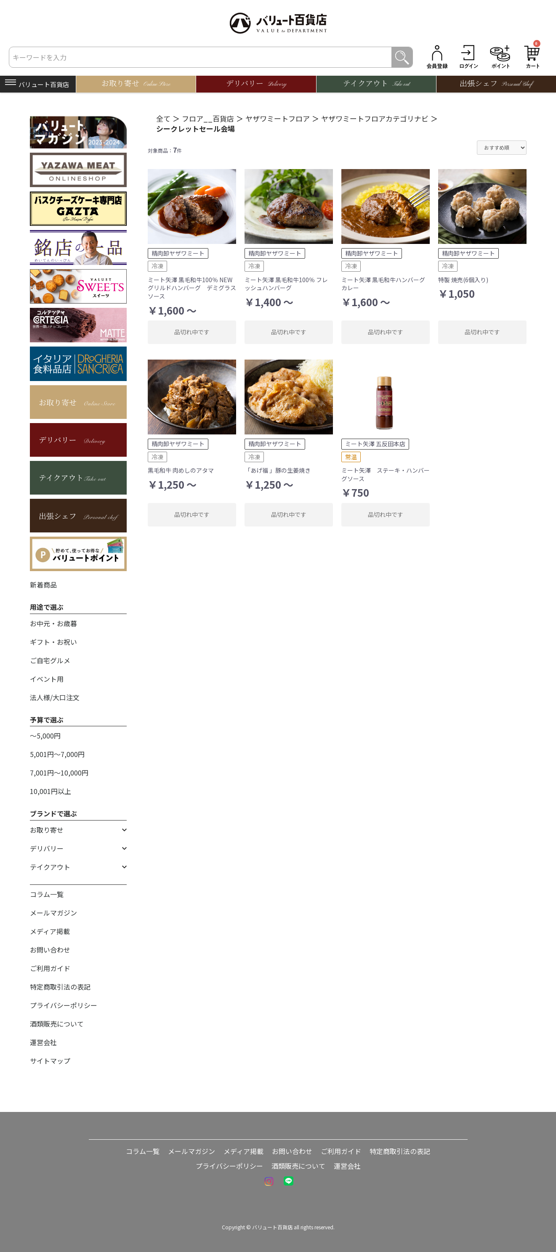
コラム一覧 (47, 894)
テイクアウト (50, 867)
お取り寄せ (47, 830)
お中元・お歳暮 (53, 623)
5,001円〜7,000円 (57, 754)
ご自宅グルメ (50, 660)
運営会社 (43, 1042)
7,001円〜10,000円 (59, 773)
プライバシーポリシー (63, 1005)
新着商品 (43, 585)
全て (163, 118)
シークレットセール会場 (195, 128)
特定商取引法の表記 (60, 987)
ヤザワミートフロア (277, 118)
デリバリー (47, 848)
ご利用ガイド (50, 968)
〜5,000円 (45, 736)
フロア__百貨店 (208, 118)
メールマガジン (53, 913)
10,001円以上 (50, 791)
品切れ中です (192, 332)
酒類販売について (57, 1024)
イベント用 (47, 679)
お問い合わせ (50, 950)
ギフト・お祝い (53, 642)
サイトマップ (50, 1061)
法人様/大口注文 (55, 697)
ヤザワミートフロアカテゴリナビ (374, 118)
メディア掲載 (50, 931)
